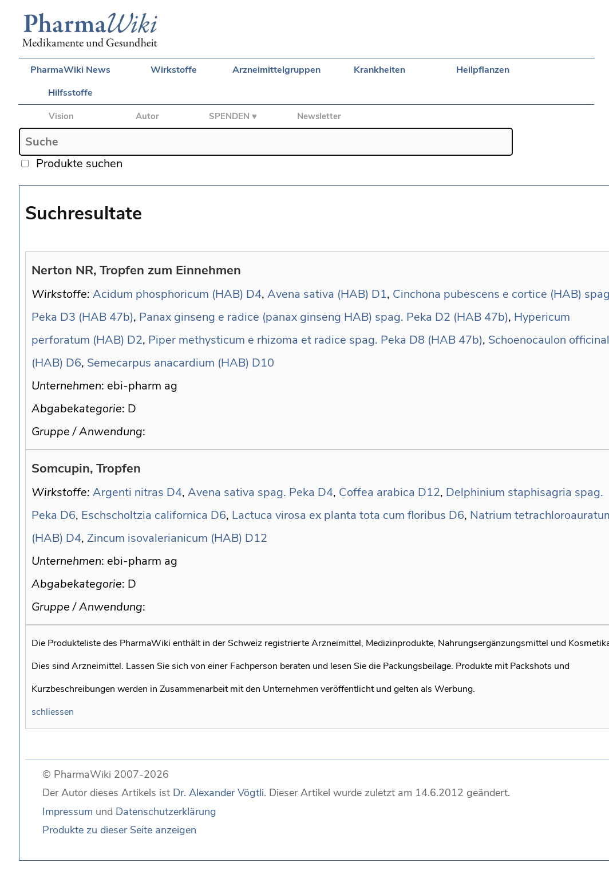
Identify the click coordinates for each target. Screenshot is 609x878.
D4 (254, 294)
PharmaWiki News (70, 70)
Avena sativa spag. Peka (251, 492)
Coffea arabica (377, 492)
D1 (379, 294)
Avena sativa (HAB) (318, 294)
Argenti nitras (128, 492)
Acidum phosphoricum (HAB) (168, 294)
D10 (263, 363)
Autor (147, 116)
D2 (135, 340)
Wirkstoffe (174, 70)
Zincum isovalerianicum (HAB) (164, 538)
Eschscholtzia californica (144, 515)
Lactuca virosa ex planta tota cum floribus (339, 515)
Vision (61, 116)
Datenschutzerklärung (166, 811)
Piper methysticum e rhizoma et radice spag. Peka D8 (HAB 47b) (315, 340)
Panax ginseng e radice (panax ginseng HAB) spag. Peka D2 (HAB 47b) (323, 317)
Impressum (67, 811)
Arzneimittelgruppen (276, 70)
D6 (73, 363)
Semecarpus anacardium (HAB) (168, 363)
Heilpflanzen (482, 70)
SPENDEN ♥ (233, 116)
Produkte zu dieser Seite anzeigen (119, 830)
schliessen (52, 712)
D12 (429, 492)
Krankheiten (379, 70)
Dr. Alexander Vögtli (218, 793)
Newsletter (319, 116)
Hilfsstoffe (70, 92)
